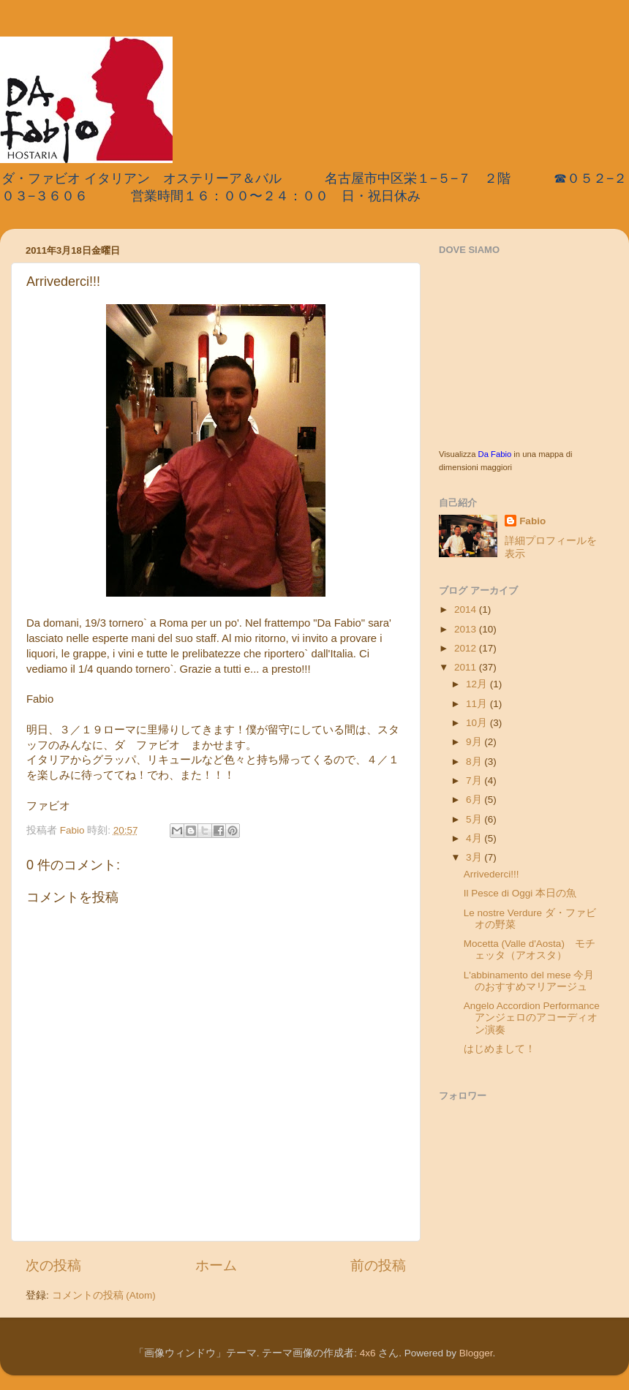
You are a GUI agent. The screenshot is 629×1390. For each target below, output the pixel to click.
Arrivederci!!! (491, 874)
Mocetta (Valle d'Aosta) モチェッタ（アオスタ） (529, 949)
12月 (478, 684)
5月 (475, 819)
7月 (475, 780)
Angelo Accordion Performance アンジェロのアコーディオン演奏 (537, 1017)
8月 (475, 761)
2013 (466, 629)
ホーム (216, 1265)
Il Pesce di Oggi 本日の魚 (520, 893)
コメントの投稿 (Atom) (104, 1295)
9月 (475, 741)
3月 (475, 857)
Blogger (476, 1353)
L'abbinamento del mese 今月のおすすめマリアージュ (529, 981)
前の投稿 (378, 1265)
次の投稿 (53, 1265)
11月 (478, 703)
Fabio (532, 520)
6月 (475, 799)
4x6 (368, 1353)
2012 (466, 648)
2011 (466, 667)
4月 (475, 838)
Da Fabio (495, 454)
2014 (466, 609)
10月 (478, 722)
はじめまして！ (499, 1048)
